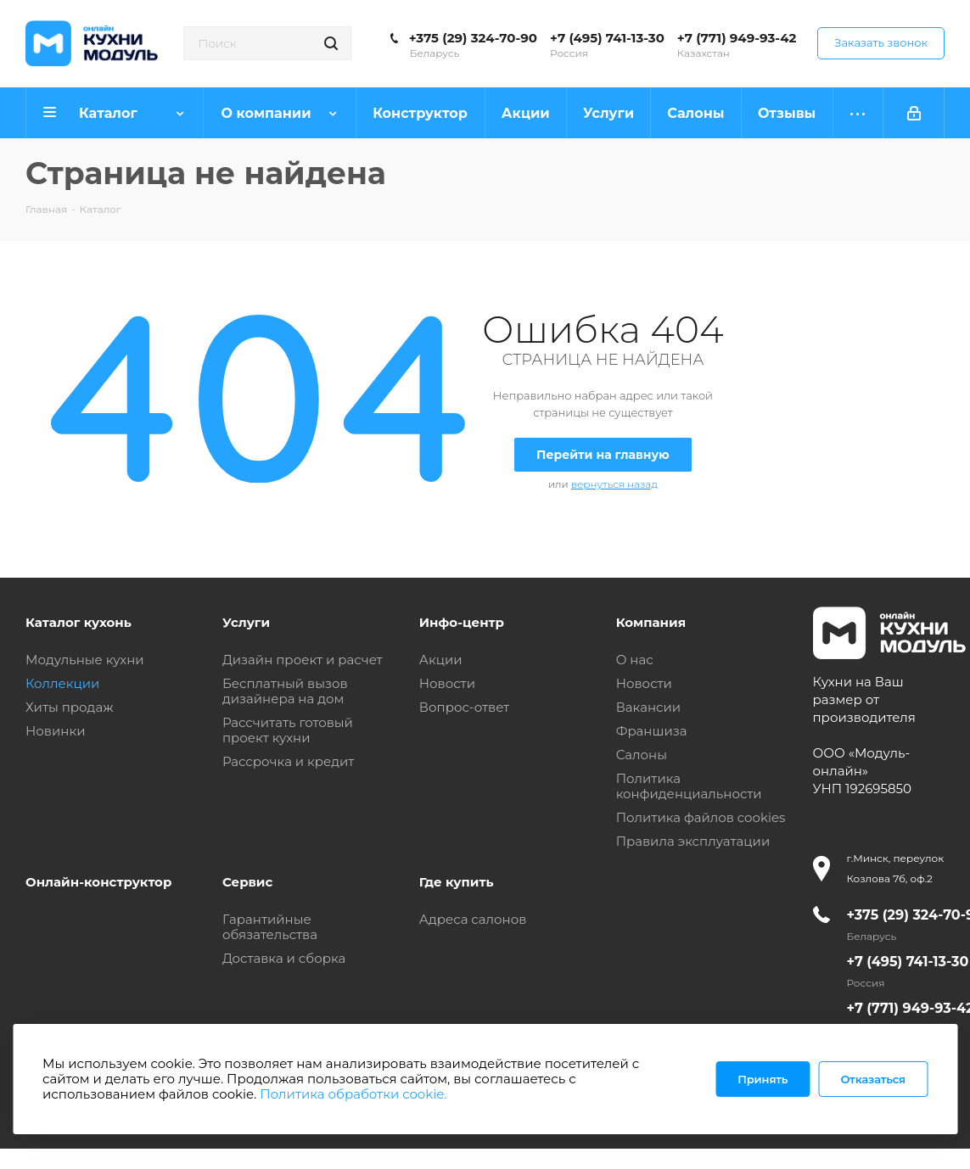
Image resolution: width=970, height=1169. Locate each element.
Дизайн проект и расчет (302, 660)
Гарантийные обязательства (269, 926)
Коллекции (62, 683)
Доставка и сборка (283, 958)
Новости (447, 683)
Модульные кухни (84, 660)
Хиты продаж (69, 707)
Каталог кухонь (78, 622)
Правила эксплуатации (693, 841)
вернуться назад (614, 484)
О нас (634, 660)
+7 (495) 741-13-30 (607, 38)
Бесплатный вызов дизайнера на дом (285, 691)
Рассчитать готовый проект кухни (287, 730)
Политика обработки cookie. (353, 1094)
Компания (651, 622)
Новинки (55, 731)
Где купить (456, 882)
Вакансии (648, 707)
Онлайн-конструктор (98, 882)
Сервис (247, 882)
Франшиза (651, 731)
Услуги (246, 622)
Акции (441, 660)
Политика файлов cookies (701, 817)
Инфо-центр (461, 622)
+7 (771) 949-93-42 (737, 38)
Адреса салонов (473, 919)
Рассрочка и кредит (288, 761)
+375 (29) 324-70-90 (473, 38)
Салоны (641, 755)
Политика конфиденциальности (689, 786)
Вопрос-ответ (464, 707)
